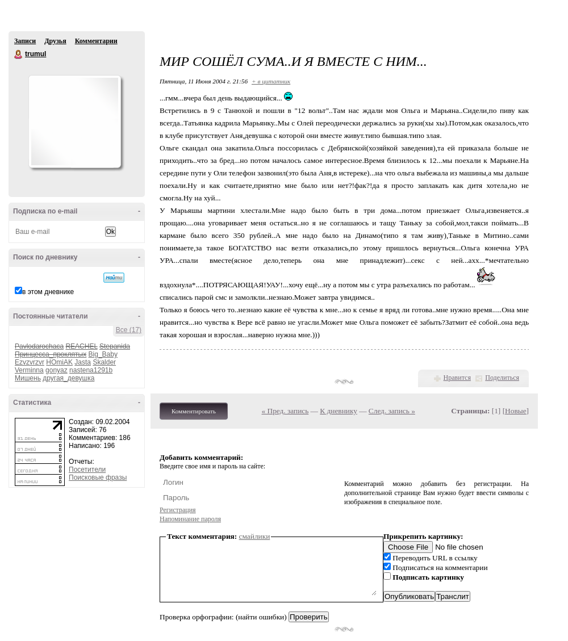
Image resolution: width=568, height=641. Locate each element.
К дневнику (338, 411)
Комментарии (96, 41)
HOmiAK (59, 362)
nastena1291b (90, 370)
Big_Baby (103, 354)
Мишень (28, 378)
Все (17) (128, 330)
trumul (18, 54)
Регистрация (178, 510)
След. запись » (392, 411)
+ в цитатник (271, 81)
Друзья (55, 41)
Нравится (457, 378)
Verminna (29, 370)
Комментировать (194, 411)
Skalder (104, 362)
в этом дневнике (48, 292)
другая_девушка (68, 378)
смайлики (254, 536)
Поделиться (502, 378)
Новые (515, 411)
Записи (25, 41)
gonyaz (56, 370)
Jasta (82, 362)
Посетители (87, 470)
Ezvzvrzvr (29, 362)
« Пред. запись (285, 411)
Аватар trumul (74, 121)
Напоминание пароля (190, 519)
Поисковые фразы (98, 477)
